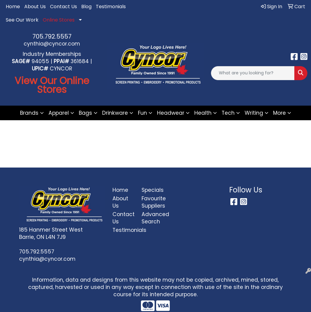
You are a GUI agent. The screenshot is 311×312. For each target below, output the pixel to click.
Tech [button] (228, 113)
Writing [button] (254, 113)
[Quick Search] (253, 73)
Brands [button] (29, 113)
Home (13, 6)
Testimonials (111, 6)
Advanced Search (152, 218)
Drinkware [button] (115, 113)
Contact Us (63, 6)
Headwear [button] (170, 113)
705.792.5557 (52, 36)
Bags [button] (85, 113)
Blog (86, 6)
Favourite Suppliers (152, 202)
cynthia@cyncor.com (52, 43)
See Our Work (22, 19)
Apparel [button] (58, 113)
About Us (35, 6)
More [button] (279, 113)
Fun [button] (142, 113)
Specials (152, 190)
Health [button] (203, 113)
